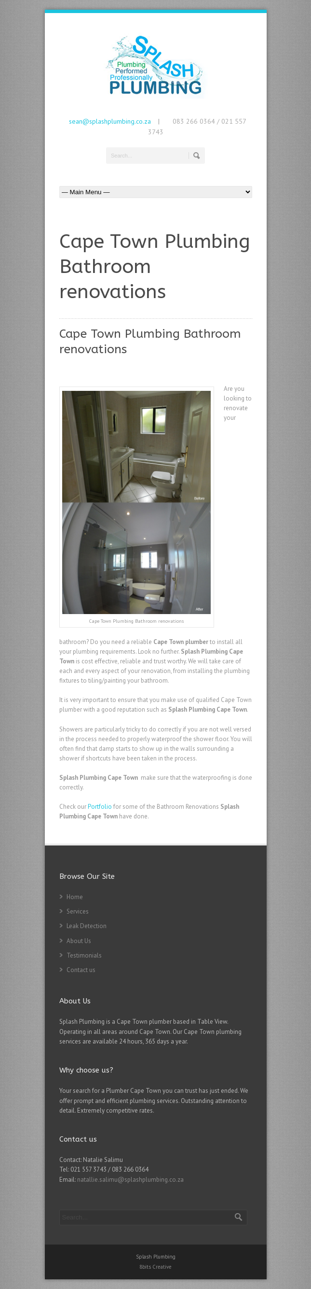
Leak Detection (87, 926)
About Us (79, 941)
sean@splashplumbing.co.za (110, 121)
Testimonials (84, 955)
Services (78, 911)
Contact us (81, 970)
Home (75, 897)
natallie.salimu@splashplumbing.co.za (130, 1179)
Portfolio (100, 806)
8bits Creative (155, 1266)
